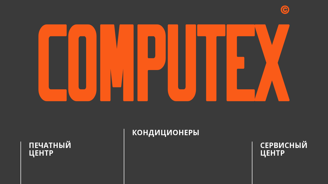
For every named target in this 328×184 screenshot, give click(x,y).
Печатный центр (50, 148)
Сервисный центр (284, 148)
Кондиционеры (165, 132)
